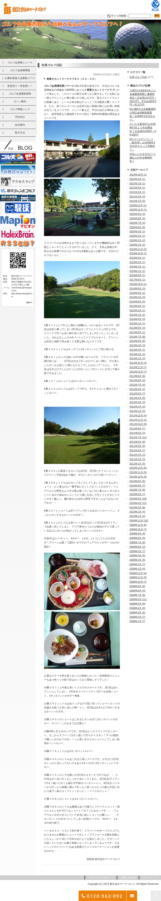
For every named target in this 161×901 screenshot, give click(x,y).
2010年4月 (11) (138, 503)
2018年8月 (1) (137, 275)
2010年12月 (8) (138, 468)
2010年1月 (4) (137, 516)
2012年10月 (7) (138, 372)
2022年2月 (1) (137, 184)
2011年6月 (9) (137, 442)
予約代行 (20, 117)
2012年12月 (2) (138, 363)
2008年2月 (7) (137, 617)
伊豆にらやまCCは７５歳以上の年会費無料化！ (143, 158)
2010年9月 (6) (137, 481)
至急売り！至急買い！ (19, 86)
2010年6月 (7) (137, 494)
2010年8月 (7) (137, 486)
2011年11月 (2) (138, 420)
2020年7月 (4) (137, 223)
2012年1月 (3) (137, 411)
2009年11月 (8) (138, 525)
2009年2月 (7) (137, 564)
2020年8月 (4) (137, 218)
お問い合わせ (128, 878)
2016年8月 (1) (137, 293)
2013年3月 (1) (137, 350)
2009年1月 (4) (137, 569)
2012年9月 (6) (137, 376)
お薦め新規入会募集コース (20, 78)
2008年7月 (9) (137, 595)
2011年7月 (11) (138, 437)
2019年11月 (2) (138, 249)
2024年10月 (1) (138, 175)
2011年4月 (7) (137, 450)
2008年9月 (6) (137, 586)
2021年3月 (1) (137, 192)
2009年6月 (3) (137, 547)
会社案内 (20, 125)
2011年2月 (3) (137, 459)
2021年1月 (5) (137, 201)
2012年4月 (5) (137, 398)
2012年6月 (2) (137, 389)
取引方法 (20, 133)
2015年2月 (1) (137, 310)
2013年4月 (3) (137, 345)
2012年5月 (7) (137, 394)
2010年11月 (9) (138, 472)
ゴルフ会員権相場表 (20, 94)
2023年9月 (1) (137, 179)
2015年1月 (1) (137, 315)
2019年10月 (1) (138, 253)
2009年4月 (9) (137, 555)
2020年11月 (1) (138, 210)
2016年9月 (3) (137, 289)
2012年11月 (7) (138, 367)
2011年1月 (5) (137, 464)
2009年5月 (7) (137, 551)
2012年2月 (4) (137, 407)
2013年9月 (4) (137, 328)
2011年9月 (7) (137, 429)
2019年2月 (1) (137, 267)
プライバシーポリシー (101, 878)
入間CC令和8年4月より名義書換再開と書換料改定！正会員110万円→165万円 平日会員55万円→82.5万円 (143, 98)
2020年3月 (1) (137, 236)
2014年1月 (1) (137, 324)
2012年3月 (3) (137, 402)
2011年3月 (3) (137, 455)
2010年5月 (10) (138, 499)
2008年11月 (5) (138, 577)
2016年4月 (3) (137, 297)
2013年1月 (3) (137, 358)
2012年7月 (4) (137, 385)
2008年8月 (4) (137, 591)
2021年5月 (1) (137, 188)
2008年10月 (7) (138, 582)
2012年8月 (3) (137, 380)
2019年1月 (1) (137, 271)
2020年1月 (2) (137, 245)
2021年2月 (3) (137, 197)
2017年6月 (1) (137, 280)
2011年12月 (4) (138, 416)
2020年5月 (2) (137, 232)
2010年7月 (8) (137, 490)
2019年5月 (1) (137, 258)
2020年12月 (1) (138, 205)
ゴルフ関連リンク (20, 109)
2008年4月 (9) (137, 608)
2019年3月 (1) (137, 262)
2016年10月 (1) (138, 284)
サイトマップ (150, 878)
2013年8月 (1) (137, 332)
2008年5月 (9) (137, 604)
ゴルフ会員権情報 (20, 70)
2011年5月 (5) (137, 446)
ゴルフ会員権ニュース (19, 62)
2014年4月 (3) (137, 319)
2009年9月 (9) (137, 534)
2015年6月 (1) (137, 306)
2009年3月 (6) (137, 560)
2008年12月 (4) (138, 573)
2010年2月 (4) (137, 512)
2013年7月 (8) (137, 337)
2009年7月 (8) (137, 542)
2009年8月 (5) (137, 538)
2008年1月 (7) (137, 621)
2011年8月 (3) (137, 433)
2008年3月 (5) (137, 613)
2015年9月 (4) (137, 302)
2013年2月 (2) (137, 354)
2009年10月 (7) (138, 529)
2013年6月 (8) (137, 341)
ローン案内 (20, 101)
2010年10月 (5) (138, 477)
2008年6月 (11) (138, 599)
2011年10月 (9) (138, 424)
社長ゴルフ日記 (138, 77)
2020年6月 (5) (137, 227)
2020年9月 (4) (137, 214)
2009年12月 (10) (139, 521)
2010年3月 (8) (137, 507)
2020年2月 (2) (137, 240)
